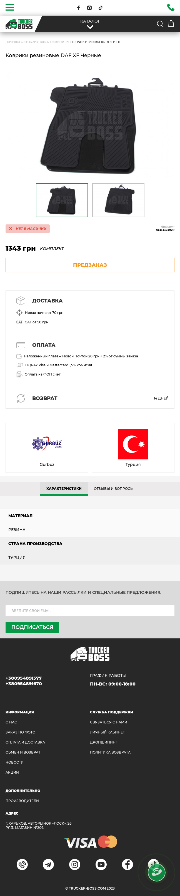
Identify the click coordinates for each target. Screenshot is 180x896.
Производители (22, 801)
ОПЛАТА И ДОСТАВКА (25, 742)
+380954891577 (24, 678)
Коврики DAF (61, 42)
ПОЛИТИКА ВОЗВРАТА (110, 752)
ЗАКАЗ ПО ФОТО (20, 732)
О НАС (11, 722)
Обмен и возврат (23, 752)
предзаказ (90, 265)
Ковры (44, 42)
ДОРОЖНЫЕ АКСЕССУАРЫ (22, 42)
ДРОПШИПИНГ (104, 742)
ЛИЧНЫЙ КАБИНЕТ (107, 732)
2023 (111, 888)
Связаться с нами (108, 722)
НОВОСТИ (15, 762)
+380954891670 (24, 683)
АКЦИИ (12, 772)
